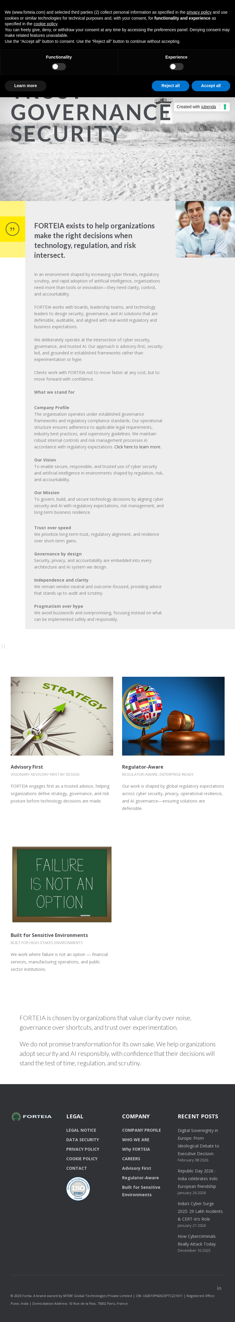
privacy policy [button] (199, 12)
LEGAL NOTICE (81, 1130)
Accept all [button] (211, 85)
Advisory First (27, 767)
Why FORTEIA (136, 1149)
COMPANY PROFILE (141, 1130)
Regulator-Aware (142, 767)
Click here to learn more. (137, 447)
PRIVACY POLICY (82, 1149)
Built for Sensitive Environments (49, 935)
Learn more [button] (25, 85)
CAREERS (131, 1158)
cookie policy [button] (45, 23)
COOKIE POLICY (81, 1158)
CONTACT (76, 1168)
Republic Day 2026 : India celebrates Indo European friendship (198, 1178)
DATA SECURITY (82, 1139)
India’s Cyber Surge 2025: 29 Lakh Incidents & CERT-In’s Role (200, 1211)
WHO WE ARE (135, 1139)
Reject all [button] (170, 85)
